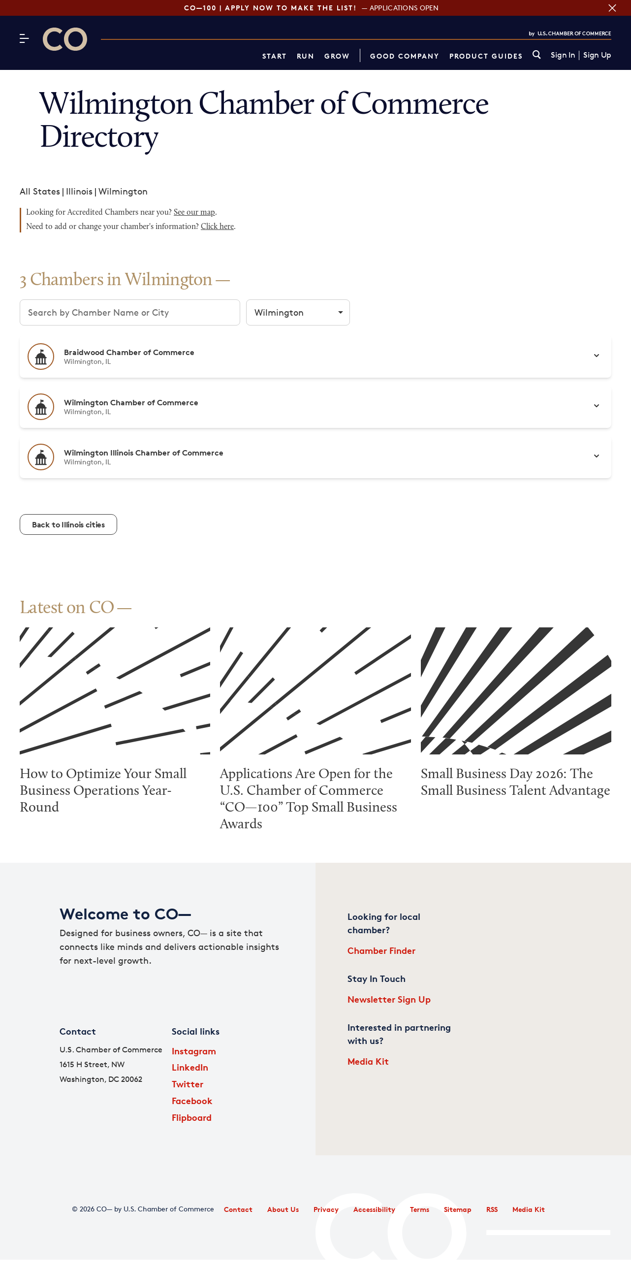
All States (40, 191)
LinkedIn (190, 1067)
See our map (194, 213)
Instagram (194, 1050)
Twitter (187, 1083)
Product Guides (486, 56)
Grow (337, 56)
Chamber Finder (381, 950)
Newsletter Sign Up (389, 999)
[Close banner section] (612, 8)
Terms (419, 1209)
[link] (537, 55)
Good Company (405, 56)
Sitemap (458, 1209)
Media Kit (368, 1061)
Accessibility (374, 1209)
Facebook (192, 1100)
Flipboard (192, 1117)
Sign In (563, 55)
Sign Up (597, 55)
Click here (217, 227)
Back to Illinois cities (68, 524)
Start (274, 56)
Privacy (326, 1209)
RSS (492, 1209)
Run (306, 56)
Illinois (79, 191)
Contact (238, 1209)
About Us (283, 1209)
